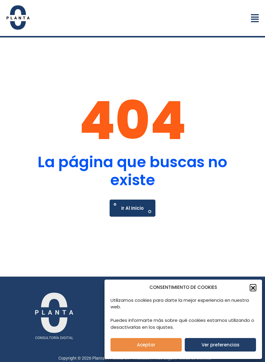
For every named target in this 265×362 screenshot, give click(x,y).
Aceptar (146, 345)
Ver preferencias (221, 345)
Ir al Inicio (132, 208)
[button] (253, 287)
